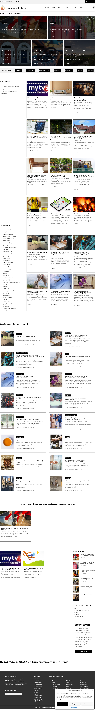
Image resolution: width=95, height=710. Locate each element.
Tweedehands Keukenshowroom (37, 252)
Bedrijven (5, 240)
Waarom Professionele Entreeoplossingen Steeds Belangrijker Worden (82, 99)
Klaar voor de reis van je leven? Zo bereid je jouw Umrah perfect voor (77, 51)
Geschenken (6, 258)
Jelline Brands (83, 678)
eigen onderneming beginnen (11, 86)
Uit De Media (56, 7)
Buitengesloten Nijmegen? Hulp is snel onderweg (27, 481)
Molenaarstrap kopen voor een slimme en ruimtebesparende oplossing (36, 176)
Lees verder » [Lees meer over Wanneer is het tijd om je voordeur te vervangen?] (83, 565)
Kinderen (5, 267)
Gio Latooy (83, 682)
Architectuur (6, 232)
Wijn (4, 299)
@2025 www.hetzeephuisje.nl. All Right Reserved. (47, 707)
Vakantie (5, 293)
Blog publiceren (38, 684)
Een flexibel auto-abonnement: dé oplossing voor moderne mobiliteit (44, 51)
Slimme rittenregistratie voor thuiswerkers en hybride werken (60, 214)
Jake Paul (68, 688)
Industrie (5, 266)
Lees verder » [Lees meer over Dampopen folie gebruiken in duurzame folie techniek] (83, 557)
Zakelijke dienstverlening (9, 308)
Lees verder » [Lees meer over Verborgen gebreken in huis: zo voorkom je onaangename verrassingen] (83, 590)
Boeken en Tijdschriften (9, 242)
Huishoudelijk (6, 264)
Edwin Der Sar (84, 684)
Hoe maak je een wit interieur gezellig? (27, 419)
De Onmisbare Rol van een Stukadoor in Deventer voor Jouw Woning (84, 176)
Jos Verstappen (84, 686)
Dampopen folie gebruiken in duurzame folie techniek (18, 27)
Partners (47, 7)
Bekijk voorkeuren (87, 704)
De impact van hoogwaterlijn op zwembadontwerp (60, 291)
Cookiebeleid (74, 707)
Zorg (4, 310)
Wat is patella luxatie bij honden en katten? (86, 579)
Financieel (5, 255)
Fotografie (5, 256)
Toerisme (68, 47)
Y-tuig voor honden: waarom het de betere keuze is (37, 291)
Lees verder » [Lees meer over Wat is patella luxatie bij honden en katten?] (83, 581)
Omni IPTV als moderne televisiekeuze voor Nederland (86, 596)
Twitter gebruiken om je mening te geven (33, 568)
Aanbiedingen (6, 229)
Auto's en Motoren (38, 47)
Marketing (5, 271)
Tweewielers (6, 291)
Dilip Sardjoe (69, 680)
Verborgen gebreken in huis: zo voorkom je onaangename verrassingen (87, 588)
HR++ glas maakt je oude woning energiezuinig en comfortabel (75, 460)
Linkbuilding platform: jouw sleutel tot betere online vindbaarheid (38, 696)
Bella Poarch (69, 684)
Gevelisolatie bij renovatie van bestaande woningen (28, 398)
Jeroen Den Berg (84, 688)
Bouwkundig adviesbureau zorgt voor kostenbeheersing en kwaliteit (60, 254)
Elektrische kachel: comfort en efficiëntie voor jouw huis (83, 214)
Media (4, 273)
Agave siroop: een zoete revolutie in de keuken (30, 440)
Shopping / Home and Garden (10, 282)
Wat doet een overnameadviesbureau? (76, 440)
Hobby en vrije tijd (7, 262)
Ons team (73, 7)
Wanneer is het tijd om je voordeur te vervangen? (65, 27)
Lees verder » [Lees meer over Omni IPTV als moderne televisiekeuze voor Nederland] (83, 598)
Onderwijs (5, 279)
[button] (92, 690)
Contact (81, 7)
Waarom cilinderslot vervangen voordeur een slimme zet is (14, 51)
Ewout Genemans (56, 680)
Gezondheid (6, 260)
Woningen (52, 23)
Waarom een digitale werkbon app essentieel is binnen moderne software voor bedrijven (37, 138)
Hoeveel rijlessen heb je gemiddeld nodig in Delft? (58, 175)
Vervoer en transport (8, 297)
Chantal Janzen (56, 684)
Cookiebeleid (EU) (38, 688)
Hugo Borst (55, 678)
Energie (5, 249)
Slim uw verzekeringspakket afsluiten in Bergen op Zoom (77, 398)
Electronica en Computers (9, 247)
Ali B (53, 682)
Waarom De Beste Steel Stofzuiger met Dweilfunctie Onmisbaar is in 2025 (82, 292)
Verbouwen (6, 295)
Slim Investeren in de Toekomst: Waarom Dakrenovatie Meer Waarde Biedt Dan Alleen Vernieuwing (83, 138)
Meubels (5, 275)
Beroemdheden (38, 682)
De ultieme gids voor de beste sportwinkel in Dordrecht (36, 214)
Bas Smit (54, 690)
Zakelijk (5, 23)
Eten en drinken (7, 253)
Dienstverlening (7, 243)
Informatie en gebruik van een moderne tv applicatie (36, 98)
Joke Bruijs (55, 686)
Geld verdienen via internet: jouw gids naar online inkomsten (38, 700)
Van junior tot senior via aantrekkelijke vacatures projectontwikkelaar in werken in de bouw (84, 254)
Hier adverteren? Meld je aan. (10, 91)
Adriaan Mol (69, 682)
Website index (38, 686)
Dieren (4, 245)
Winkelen (5, 301)
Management (6, 269)
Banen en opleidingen (8, 236)
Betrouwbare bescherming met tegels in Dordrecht (77, 481)
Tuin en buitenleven (8, 290)
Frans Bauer (69, 678)
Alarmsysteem (6, 231)
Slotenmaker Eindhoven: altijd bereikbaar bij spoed (29, 461)
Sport (4, 284)
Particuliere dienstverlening (10, 280)
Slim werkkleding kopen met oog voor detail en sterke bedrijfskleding (78, 418)
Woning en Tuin (6, 47)
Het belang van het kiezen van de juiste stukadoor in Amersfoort (61, 98)
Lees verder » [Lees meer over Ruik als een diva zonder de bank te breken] (83, 573)
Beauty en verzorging (8, 238)
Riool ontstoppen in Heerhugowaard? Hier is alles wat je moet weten (61, 138)
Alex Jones (55, 688)
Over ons (65, 7)
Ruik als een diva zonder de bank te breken (87, 571)
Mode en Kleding (7, 277)
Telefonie (5, 286)
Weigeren (74, 704)
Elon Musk (83, 680)
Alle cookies (63, 704)
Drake (67, 686)
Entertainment (6, 251)
